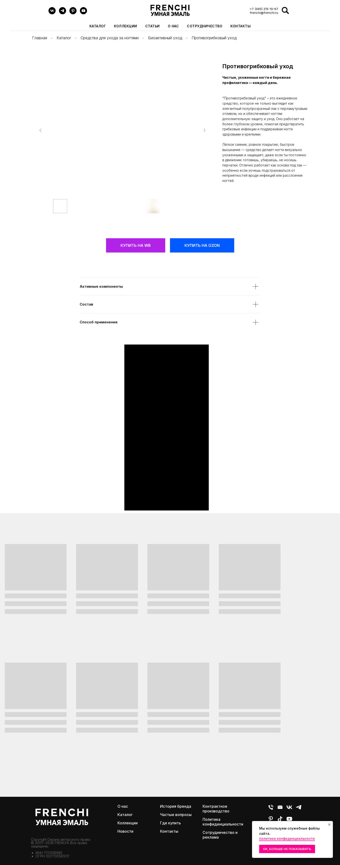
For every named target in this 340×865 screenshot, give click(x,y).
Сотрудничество (204, 26)
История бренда (175, 806)
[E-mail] (280, 809)
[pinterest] (73, 13)
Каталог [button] (97, 26)
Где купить (170, 823)
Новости (125, 831)
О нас (173, 26)
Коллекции (127, 823)
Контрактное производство (216, 808)
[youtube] (83, 13)
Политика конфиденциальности (223, 821)
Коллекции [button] (125, 26)
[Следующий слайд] (204, 130)
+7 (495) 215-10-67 (264, 9)
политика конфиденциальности (287, 838)
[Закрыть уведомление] (329, 824)
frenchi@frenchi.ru (264, 13)
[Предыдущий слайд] (40, 130)
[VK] (52, 13)
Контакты (240, 26)
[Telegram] (62, 13)
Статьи (152, 26)
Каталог (64, 38)
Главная (39, 38)
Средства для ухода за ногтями (110, 38)
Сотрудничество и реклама (220, 835)
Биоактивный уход (165, 38)
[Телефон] (270, 809)
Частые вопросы (176, 814)
